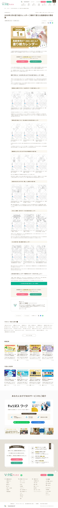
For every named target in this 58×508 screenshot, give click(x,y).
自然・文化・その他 (37, 489)
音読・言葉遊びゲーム (23, 491)
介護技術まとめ (24, 325)
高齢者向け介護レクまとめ (48, 325)
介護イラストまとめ (39, 326)
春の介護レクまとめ (7, 326)
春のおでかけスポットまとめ (47, 328)
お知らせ (47, 493)
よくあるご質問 (48, 491)
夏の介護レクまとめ (15, 326)
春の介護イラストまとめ (47, 326)
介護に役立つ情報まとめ (40, 330)
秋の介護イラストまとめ (17, 328)
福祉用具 (35, 487)
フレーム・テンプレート (37, 491)
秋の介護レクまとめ (23, 326)
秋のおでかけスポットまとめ (19, 330)
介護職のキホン (8, 480)
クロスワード (22, 487)
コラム (47, 330)
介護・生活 (35, 482)
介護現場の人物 (36, 480)
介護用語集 (47, 489)
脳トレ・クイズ (22, 480)
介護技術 (7, 482)
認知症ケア (8, 484)
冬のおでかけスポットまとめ (30, 330)
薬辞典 (48, 479)
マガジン (48, 485)
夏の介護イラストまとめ (8, 328)
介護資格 (7, 489)
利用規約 (37, 503)
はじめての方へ (48, 487)
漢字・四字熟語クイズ (23, 489)
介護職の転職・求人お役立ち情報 (9, 331)
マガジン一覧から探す (10, 322)
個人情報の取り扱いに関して (29, 503)
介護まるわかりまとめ (7, 325)
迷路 (20, 498)
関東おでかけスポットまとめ (36, 328)
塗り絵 (21, 484)
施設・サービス (36, 486)
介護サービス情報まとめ (32, 325)
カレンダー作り (22, 482)
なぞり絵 (21, 496)
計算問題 (21, 486)
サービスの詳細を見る (37, 422)
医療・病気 (35, 484)
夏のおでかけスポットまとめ (8, 330)
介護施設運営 (8, 491)
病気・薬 (7, 486)
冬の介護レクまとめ (31, 326)
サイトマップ (48, 494)
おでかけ (48, 483)
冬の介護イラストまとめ (27, 328)
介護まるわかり (8, 479)
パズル (21, 493)
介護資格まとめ (39, 325)
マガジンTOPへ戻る (29, 335)
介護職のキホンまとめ (16, 325)
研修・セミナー (49, 481)
